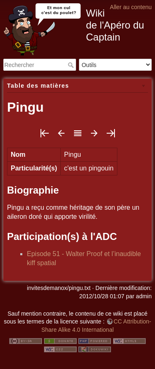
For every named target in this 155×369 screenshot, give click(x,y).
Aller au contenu (131, 7)
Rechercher (72, 65)
